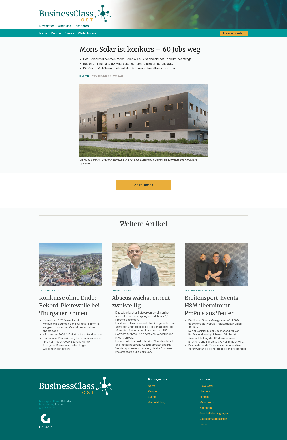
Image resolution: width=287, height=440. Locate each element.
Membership (207, 402)
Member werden (233, 33)
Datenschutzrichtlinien (213, 418)
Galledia (66, 401)
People (56, 33)
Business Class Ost (196, 290)
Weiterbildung (88, 33)
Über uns (64, 26)
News (43, 33)
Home (203, 424)
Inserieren (82, 26)
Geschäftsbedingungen (214, 413)
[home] (143, 11)
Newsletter (46, 26)
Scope (59, 404)
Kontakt (204, 397)
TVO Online (46, 290)
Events (69, 33)
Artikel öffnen (143, 185)
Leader (116, 290)
